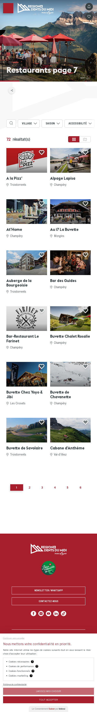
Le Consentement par (48, 709)
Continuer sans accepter (14, 638)
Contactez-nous (48, 601)
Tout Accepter (48, 699)
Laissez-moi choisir (48, 691)
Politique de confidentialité (14, 684)
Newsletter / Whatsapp (48, 590)
